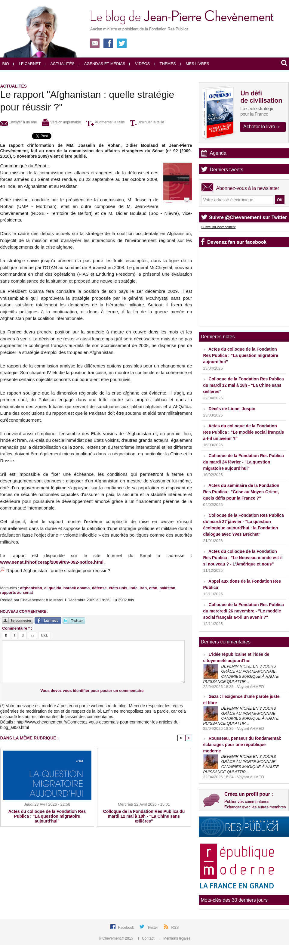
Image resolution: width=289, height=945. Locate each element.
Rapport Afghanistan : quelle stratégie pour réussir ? (58, 570)
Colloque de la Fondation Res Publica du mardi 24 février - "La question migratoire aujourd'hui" (243, 462)
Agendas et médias (102, 63)
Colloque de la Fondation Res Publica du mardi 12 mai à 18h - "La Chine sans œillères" (144, 816)
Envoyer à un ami (18, 122)
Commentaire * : (17, 628)
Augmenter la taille (105, 122)
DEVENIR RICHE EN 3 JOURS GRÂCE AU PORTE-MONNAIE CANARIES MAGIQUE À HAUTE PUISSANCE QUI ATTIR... (241, 674)
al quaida (52, 588)
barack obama (76, 588)
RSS (175, 927)
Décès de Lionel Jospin (231, 408)
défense (99, 588)
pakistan (167, 588)
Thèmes (165, 63)
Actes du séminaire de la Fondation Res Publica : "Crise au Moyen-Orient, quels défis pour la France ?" (241, 491)
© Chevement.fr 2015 (116, 938)
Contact (146, 938)
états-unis (118, 588)
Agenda (218, 153)
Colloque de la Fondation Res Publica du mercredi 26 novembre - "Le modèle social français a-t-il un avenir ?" (243, 611)
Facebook (126, 927)
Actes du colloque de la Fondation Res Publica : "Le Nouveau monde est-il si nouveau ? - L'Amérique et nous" (243, 557)
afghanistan (31, 588)
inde (133, 588)
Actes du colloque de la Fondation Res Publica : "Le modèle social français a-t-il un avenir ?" (243, 432)
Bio (5, 63)
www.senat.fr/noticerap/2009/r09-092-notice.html (52, 562)
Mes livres (194, 63)
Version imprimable (61, 122)
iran (143, 588)
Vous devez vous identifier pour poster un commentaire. (92, 690)
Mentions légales (175, 938)
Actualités (59, 63)
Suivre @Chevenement (218, 227)
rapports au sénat (16, 592)
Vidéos (139, 63)
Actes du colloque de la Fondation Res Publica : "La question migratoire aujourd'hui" (47, 816)
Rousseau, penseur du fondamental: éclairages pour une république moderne (242, 744)
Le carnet (27, 63)
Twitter (153, 927)
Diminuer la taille (147, 122)
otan (153, 588)
